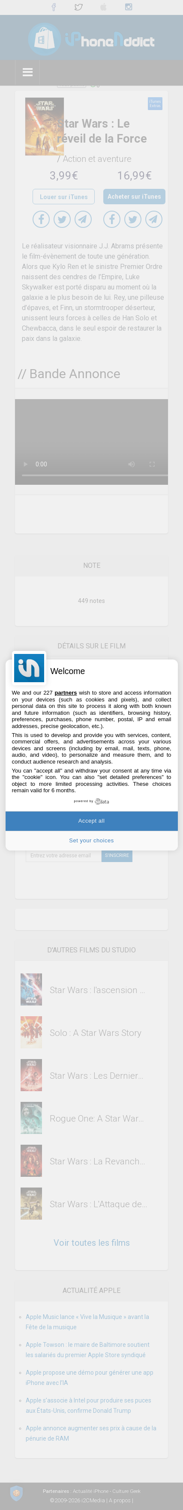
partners (65, 692)
